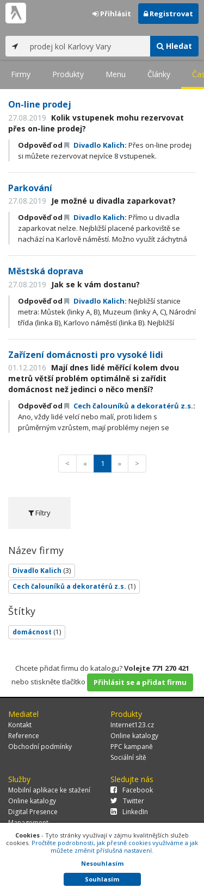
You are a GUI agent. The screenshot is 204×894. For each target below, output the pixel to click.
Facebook (131, 790)
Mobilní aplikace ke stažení (49, 790)
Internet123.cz (132, 724)
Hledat (174, 46)
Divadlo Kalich (94, 145)
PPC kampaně (131, 746)
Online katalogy (134, 735)
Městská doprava (45, 271)
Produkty (68, 74)
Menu (116, 74)
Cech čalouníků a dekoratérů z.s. (128, 406)
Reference (23, 735)
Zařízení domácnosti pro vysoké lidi (85, 355)
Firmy (20, 74)
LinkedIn (129, 811)
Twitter (127, 800)
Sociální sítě (128, 757)
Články (158, 74)
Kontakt (20, 724)
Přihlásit (111, 13)
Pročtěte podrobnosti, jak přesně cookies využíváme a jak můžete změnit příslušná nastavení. (115, 846)
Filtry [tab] (39, 513)
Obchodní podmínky (40, 746)
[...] (87, 46)
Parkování (30, 188)
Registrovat (168, 13)
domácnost (37, 632)
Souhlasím (102, 879)
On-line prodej (39, 104)
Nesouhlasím (102, 863)
